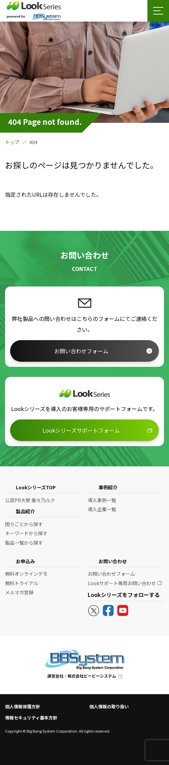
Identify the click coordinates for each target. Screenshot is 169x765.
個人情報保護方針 (22, 706)
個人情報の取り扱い (109, 706)
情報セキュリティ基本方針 (31, 717)
